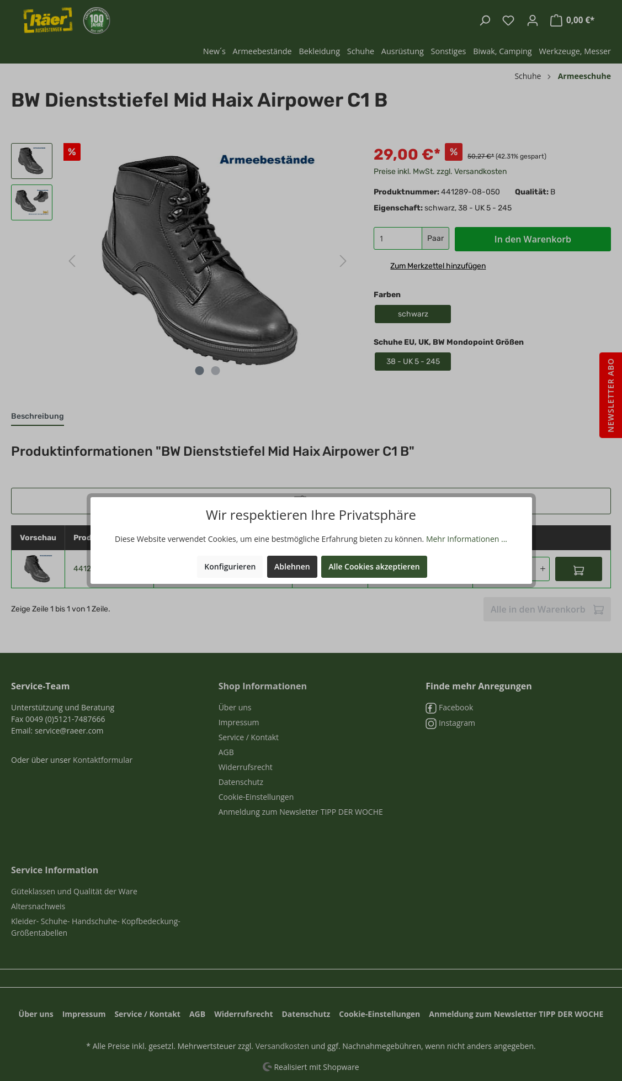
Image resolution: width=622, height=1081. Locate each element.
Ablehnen (292, 566)
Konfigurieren (230, 566)
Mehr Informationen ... (466, 539)
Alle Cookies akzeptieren (373, 566)
